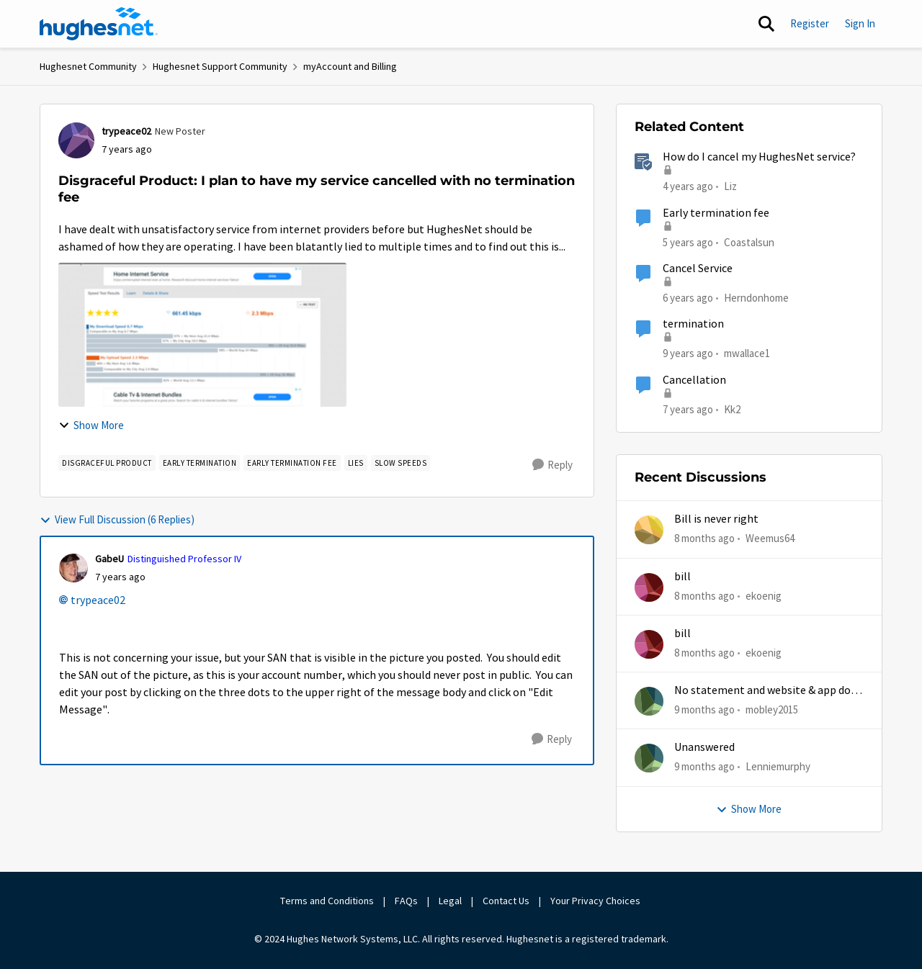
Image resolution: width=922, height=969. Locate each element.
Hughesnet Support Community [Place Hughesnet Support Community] (220, 66)
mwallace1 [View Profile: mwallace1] (747, 353)
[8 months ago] (704, 539)
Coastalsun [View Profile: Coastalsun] (749, 241)
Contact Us (506, 900)
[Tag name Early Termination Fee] (292, 463)
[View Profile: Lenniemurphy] (649, 758)
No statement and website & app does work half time (767, 690)
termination (693, 324)
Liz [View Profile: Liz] (730, 186)
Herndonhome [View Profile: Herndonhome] (756, 298)
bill (682, 576)
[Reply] (552, 465)
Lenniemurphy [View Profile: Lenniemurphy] (778, 766)
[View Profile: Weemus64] (649, 529)
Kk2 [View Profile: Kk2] (732, 408)
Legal (450, 900)
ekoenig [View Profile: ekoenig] (764, 595)
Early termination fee (716, 213)
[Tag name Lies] (355, 463)
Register (809, 23)
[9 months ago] (704, 710)
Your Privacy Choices (596, 900)
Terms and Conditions (327, 900)
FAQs (406, 900)
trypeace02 (98, 600)
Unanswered (704, 747)
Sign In (860, 23)
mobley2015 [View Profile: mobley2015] (772, 709)
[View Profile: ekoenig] (649, 587)
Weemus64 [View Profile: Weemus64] (770, 538)
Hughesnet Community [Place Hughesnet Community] (88, 66)
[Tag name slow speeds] (401, 463)
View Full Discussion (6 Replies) (117, 519)
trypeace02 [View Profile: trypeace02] (126, 131)
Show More (91, 425)
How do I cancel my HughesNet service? (759, 157)
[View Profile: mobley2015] (649, 701)
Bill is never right (716, 519)
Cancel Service (698, 268)
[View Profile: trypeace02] (76, 140)
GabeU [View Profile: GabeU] (109, 558)
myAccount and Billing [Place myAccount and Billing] (350, 66)
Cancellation (694, 380)
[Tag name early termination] (200, 463)
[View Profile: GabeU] (73, 568)
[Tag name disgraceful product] (107, 463)
